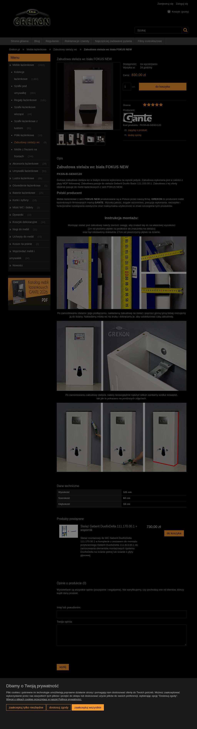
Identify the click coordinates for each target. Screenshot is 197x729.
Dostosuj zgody (58, 707)
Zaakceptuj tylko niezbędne (26, 707)
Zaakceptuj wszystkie (87, 707)
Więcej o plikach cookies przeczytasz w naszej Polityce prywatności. (44, 699)
